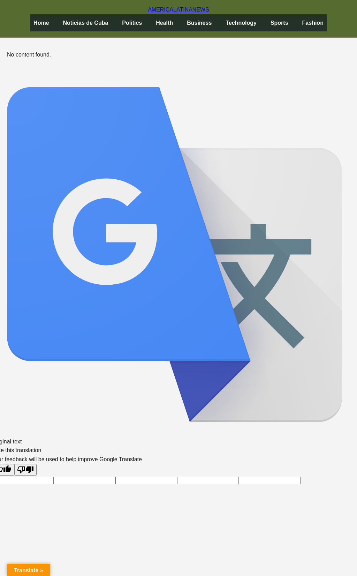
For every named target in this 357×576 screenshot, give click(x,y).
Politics (132, 23)
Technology (241, 23)
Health (164, 23)
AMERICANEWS (178, 10)
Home (41, 23)
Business (199, 23)
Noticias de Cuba (85, 23)
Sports (279, 23)
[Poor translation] (25, 470)
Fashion (313, 23)
